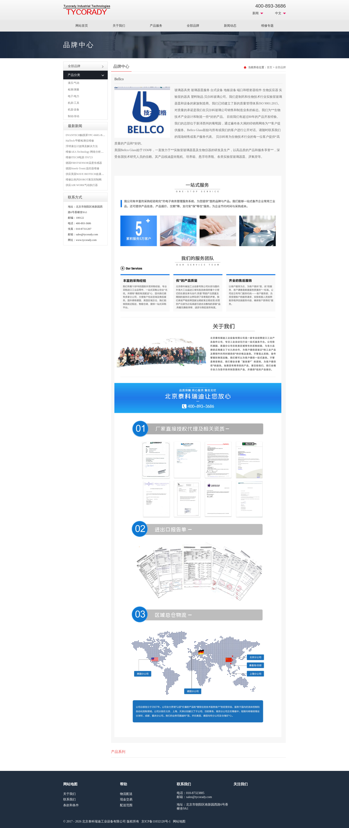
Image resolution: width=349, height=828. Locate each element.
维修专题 (267, 25)
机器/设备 (73, 109)
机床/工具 (73, 102)
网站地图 (179, 821)
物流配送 (126, 794)
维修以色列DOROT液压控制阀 (83, 179)
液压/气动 (73, 82)
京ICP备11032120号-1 (155, 821)
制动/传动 (73, 116)
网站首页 (81, 25)
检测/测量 (73, 89)
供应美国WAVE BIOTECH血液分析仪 (87, 174)
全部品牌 (193, 25)
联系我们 (69, 799)
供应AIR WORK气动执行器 (82, 185)
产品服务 (156, 25)
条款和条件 (71, 805)
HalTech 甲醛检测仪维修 (80, 140)
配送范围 (126, 805)
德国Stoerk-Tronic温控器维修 (82, 168)
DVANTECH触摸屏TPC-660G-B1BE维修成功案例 (94, 135)
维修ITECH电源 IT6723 (79, 157)
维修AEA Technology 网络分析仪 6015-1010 (91, 151)
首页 (269, 67)
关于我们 (119, 25)
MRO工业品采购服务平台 (86, 10)
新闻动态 (230, 25)
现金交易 (126, 799)
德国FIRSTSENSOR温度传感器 (84, 162)
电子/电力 (73, 96)
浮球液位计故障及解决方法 (82, 146)
